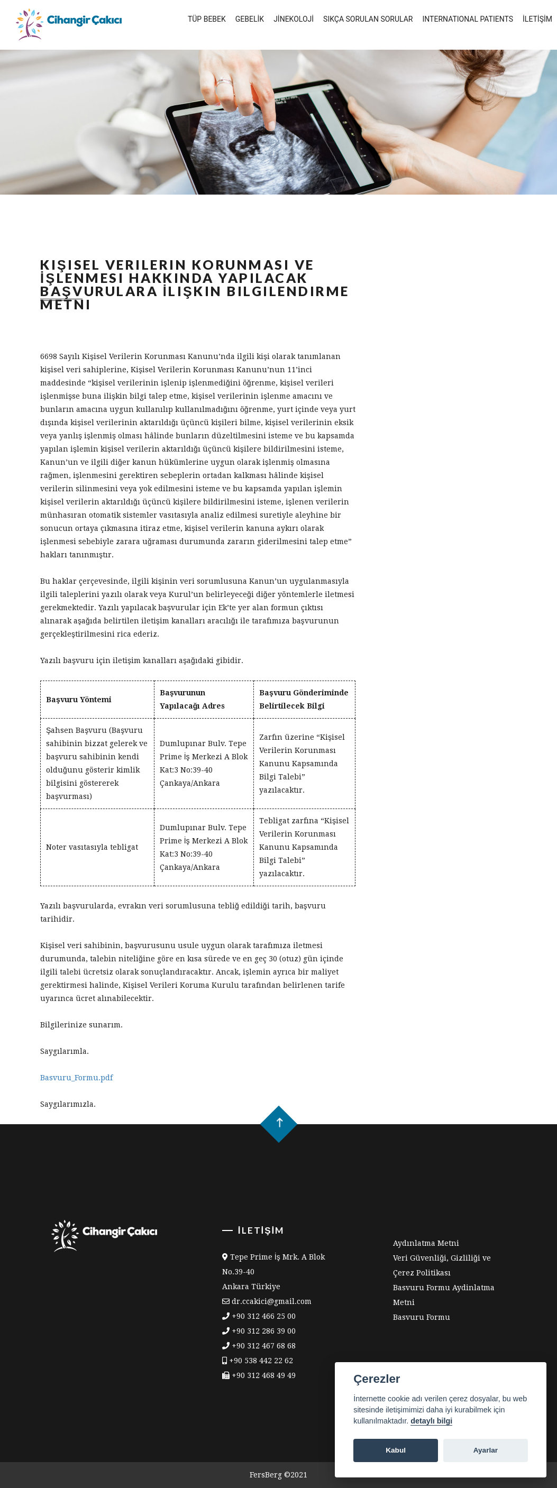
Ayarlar (485, 1450)
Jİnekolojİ (293, 19)
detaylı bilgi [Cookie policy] (431, 1421)
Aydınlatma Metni (426, 1243)
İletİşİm (537, 19)
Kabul (396, 1450)
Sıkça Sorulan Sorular (368, 19)
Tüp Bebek (207, 19)
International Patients (467, 19)
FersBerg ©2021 (278, 1475)
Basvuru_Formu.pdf (76, 1077)
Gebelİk (249, 19)
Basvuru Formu (421, 1317)
